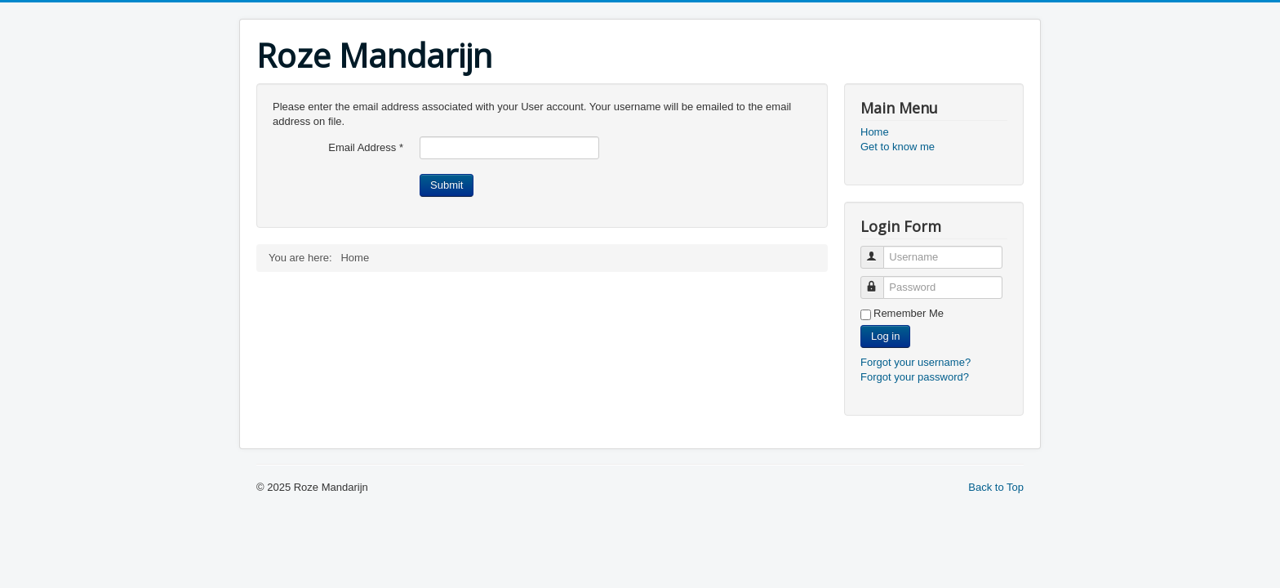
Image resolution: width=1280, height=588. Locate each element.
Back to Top (996, 487)
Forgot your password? (914, 377)
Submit (446, 185)
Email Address (365, 147)
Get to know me (897, 146)
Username (879, 250)
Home (874, 132)
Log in (885, 336)
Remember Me (908, 313)
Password (879, 280)
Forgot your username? (915, 362)
